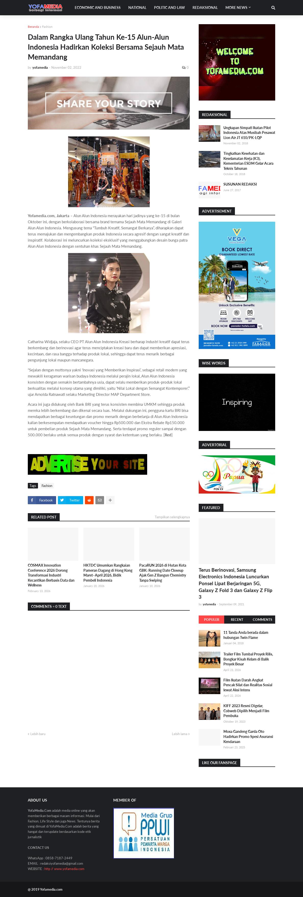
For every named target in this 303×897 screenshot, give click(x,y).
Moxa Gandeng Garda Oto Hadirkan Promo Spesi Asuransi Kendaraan (248, 736)
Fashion (47, 27)
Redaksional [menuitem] (205, 7)
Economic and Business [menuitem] (98, 7)
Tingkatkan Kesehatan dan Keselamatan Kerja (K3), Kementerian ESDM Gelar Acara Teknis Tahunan (248, 161)
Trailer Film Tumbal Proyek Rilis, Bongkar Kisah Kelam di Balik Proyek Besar (248, 659)
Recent (237, 620)
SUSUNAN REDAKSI (240, 184)
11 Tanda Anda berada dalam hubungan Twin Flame (245, 635)
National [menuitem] (137, 7)
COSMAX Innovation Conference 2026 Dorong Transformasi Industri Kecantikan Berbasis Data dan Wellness (51, 575)
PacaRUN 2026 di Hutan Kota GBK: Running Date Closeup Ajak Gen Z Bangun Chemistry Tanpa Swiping (162, 572)
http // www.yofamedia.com (64, 869)
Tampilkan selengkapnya (172, 517)
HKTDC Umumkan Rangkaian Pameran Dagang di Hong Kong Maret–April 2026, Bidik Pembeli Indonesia (107, 572)
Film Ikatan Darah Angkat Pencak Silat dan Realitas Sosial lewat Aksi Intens (247, 685)
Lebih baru (37, 734)
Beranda (33, 27)
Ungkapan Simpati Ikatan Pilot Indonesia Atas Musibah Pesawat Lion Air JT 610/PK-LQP (249, 132)
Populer (211, 620)
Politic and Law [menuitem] (169, 7)
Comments (262, 620)
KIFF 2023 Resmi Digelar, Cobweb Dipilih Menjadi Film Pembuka (246, 711)
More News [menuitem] (236, 7)
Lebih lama (179, 734)
